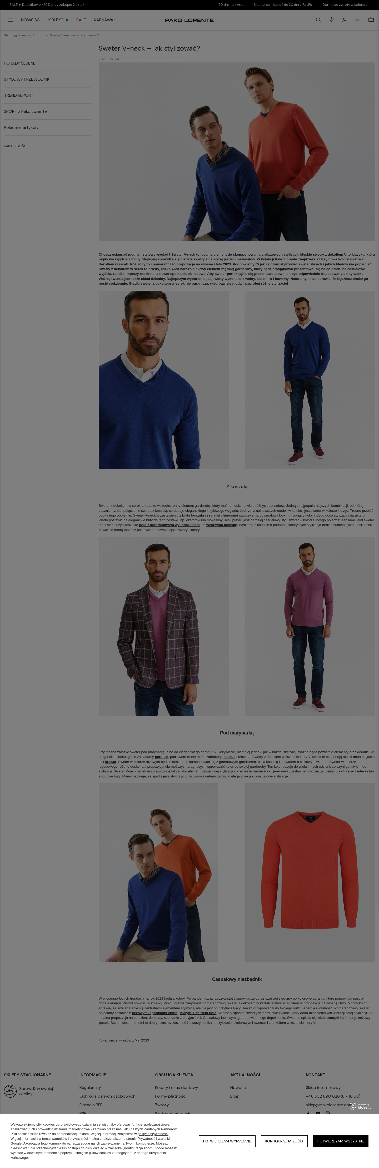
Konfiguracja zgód (284, 1141)
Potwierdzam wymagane (227, 1141)
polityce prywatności (153, 1134)
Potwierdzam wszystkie (340, 1141)
